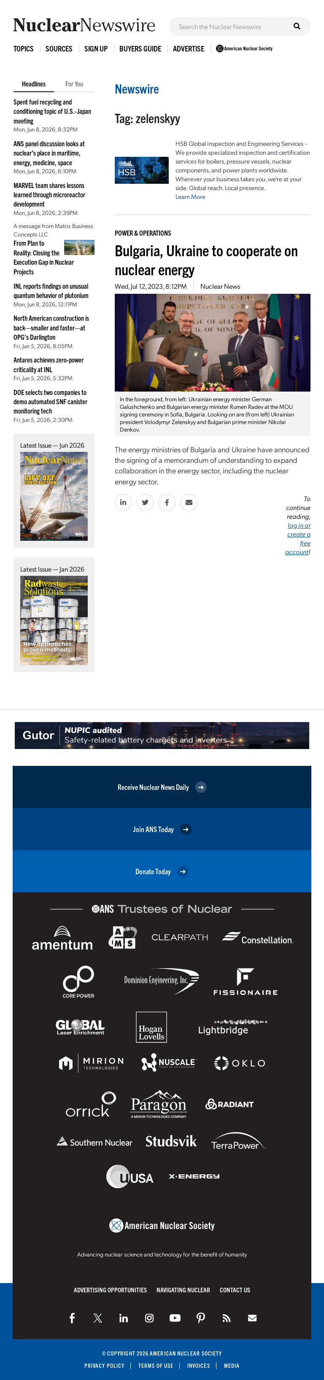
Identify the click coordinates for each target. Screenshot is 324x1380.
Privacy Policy (104, 1365)
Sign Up (96, 48)
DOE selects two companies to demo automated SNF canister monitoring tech (50, 401)
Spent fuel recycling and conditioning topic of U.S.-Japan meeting (52, 111)
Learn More (190, 196)
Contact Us (235, 1290)
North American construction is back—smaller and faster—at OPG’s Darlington (51, 327)
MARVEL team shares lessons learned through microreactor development (49, 194)
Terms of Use (155, 1365)
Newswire (137, 88)
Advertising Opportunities (110, 1290)
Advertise (188, 48)
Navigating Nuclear (183, 1290)
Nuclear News (220, 286)
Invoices (198, 1365)
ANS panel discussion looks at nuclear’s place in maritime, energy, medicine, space (49, 152)
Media (232, 1365)
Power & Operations (143, 232)
